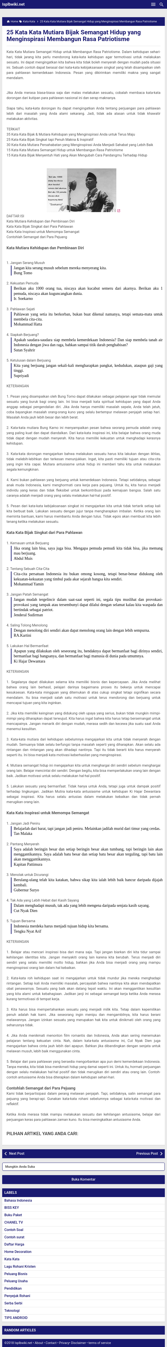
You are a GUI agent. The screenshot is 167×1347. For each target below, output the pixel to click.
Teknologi (12, 1311)
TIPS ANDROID (16, 1318)
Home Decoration (18, 1252)
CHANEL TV (13, 1222)
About (39, 1343)
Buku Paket (13, 1215)
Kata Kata (11, 1259)
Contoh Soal (13, 1230)
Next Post (16, 1153)
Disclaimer (78, 1343)
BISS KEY (11, 1208)
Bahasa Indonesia (18, 1200)
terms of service (100, 1343)
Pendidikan (13, 1288)
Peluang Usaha (16, 1281)
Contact (51, 1343)
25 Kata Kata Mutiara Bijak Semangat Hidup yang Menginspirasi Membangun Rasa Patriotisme (74, 36)
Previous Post (147, 1153)
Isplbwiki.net (13, 4)
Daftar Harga (14, 1244)
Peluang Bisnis (15, 1274)
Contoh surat (14, 1237)
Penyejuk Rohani (17, 1296)
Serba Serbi (13, 1303)
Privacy (64, 1343)
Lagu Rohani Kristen (20, 1266)
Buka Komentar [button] (83, 1179)
